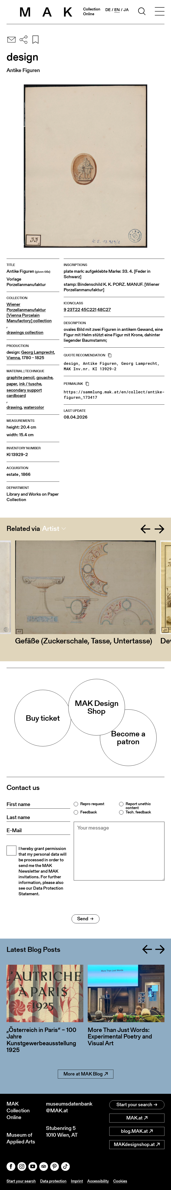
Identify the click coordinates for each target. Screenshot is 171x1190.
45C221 (88, 309)
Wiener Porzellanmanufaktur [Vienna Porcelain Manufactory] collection (29, 312)
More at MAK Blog (85, 1073)
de (108, 9)
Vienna (13, 357)
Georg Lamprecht (37, 352)
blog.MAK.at (137, 1131)
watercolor (34, 407)
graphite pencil (20, 377)
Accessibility (98, 1181)
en (117, 9)
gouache (44, 377)
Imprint (77, 1181)
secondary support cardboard (24, 392)
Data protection (53, 1181)
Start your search (136, 1104)
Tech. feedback (138, 812)
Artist (50, 528)
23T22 (73, 309)
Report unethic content (138, 806)
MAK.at (136, 1117)
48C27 (104, 309)
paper (12, 384)
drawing (14, 407)
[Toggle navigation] (159, 12)
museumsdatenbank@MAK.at (66, 1107)
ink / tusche (30, 384)
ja (126, 9)
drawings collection (25, 332)
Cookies (120, 1181)
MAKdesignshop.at (137, 1144)
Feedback (88, 812)
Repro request (92, 804)
